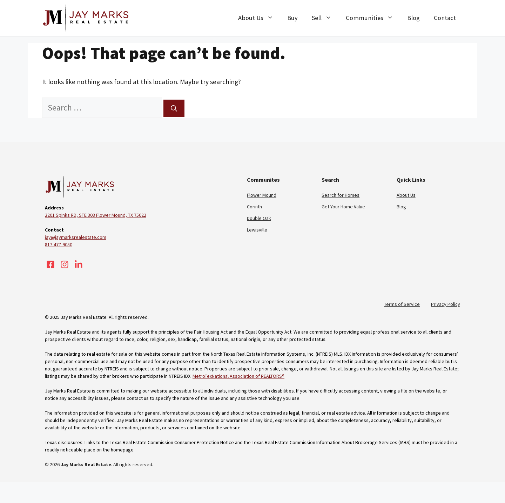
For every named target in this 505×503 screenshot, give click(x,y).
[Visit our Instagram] (64, 264)
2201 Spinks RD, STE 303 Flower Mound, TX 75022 (95, 215)
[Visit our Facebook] (50, 264)
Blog (413, 18)
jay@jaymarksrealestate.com (75, 237)
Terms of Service (402, 304)
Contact (445, 18)
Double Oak (259, 218)
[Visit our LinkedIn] (78, 264)
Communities (373, 17)
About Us (259, 17)
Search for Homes (340, 195)
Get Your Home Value (343, 206)
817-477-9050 (58, 244)
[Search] (173, 108)
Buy (292, 18)
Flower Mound (261, 195)
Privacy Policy (445, 304)
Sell (325, 17)
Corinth (254, 206)
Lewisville (257, 230)
